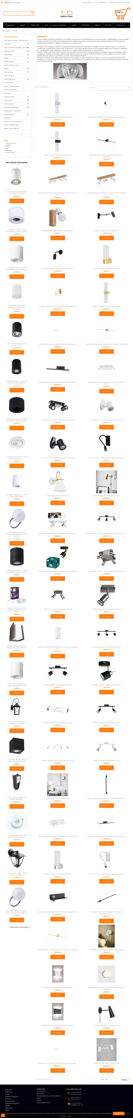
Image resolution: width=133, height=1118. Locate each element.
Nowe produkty (10, 1101)
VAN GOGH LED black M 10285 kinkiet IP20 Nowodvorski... (107, 836)
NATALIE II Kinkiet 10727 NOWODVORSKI (106, 306)
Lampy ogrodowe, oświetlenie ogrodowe (16, 47)
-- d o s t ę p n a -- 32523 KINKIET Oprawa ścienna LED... (106, 874)
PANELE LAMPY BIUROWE (11, 128)
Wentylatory (7, 118)
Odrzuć (69, 1116)
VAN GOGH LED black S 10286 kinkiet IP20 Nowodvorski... (58, 382)
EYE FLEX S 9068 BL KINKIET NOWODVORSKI (57, 268)
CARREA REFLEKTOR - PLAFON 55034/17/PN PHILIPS (106, 571)
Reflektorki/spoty (9, 61)
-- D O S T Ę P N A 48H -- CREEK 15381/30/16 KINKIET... (16, 874)
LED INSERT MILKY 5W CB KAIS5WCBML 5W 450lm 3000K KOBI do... (16, 534)
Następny (125, 1080)
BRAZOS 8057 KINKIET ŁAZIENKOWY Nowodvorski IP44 (106, 117)
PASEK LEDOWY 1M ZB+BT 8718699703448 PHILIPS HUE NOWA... (17, 610)
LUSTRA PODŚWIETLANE (11, 125)
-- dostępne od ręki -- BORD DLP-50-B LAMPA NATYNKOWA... (16, 382)
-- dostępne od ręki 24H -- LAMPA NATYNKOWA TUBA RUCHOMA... (17, 420)
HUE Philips (8, 150)
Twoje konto (40, 1089)
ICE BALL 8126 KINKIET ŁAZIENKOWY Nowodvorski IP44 (57, 306)
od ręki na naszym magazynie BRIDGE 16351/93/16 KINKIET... (17, 647)
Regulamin (103, 2)
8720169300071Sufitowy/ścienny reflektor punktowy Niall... (57, 571)
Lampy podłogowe (9, 79)
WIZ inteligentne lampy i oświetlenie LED (16, 40)
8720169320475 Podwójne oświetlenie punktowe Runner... (58, 533)
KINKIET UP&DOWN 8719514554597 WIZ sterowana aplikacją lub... (58, 648)
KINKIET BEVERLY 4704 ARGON (57, 496)
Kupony (38, 1100)
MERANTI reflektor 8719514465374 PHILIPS (106, 685)
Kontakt (127, 2)
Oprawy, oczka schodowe (11, 86)
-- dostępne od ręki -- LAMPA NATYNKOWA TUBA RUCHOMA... (17, 230)
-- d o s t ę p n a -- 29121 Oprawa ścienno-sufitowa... (58, 458)
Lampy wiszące (8, 54)
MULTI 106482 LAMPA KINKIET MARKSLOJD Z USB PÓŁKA (57, 912)
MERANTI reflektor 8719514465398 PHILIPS (57, 685)
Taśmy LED (7, 93)
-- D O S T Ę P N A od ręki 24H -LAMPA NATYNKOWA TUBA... (16, 760)
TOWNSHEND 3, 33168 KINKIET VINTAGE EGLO (57, 231)
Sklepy (7, 1110)
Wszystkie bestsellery (21, 927)
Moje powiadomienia (43, 1103)
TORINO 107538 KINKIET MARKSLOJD (106, 1063)
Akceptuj (119, 1113)
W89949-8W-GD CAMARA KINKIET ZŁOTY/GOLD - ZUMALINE (106, 344)
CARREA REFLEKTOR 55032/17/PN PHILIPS (57, 609)
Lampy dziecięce (9, 75)
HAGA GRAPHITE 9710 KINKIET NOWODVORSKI (58, 1025)
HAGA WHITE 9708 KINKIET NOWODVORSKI (58, 988)
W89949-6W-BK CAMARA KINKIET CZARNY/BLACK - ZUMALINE (106, 156)
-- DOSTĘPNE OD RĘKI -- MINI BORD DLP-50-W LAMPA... (17, 836)
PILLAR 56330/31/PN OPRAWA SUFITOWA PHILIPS (17, 193)
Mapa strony (9, 1108)
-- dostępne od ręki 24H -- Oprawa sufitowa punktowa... (17, 458)
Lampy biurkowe (9, 82)
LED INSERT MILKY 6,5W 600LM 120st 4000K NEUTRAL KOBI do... (17, 912)
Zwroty (120, 2)
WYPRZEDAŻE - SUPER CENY (12, 111)
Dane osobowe (41, 1091)
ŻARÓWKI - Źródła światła (11, 107)
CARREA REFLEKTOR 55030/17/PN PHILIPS (106, 609)
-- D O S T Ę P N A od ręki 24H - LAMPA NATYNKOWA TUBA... (16, 685)
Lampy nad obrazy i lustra (11, 65)
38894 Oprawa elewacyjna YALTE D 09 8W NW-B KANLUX (107, 798)
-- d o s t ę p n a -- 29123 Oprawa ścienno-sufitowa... (58, 420)
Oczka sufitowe (8, 72)
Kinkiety (6, 68)
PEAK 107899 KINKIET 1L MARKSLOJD (106, 496)
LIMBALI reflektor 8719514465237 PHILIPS (107, 723)
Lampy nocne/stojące (10, 89)
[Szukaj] (19, 13)
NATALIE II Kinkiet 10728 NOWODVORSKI (58, 155)
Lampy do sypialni (9, 96)
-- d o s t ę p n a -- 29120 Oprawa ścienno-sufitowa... (106, 420)
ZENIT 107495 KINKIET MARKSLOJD (58, 798)
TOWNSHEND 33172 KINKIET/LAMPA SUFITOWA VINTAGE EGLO (57, 194)
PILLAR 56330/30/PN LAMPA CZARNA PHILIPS (16, 344)
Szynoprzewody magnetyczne (13, 121)
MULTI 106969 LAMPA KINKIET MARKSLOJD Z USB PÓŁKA (57, 836)
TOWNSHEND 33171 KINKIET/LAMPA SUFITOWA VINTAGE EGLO (106, 194)
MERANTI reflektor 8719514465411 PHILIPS (106, 647)
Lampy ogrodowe (10, 143)
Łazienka (8, 145)
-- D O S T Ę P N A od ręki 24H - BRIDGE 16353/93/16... (16, 798)
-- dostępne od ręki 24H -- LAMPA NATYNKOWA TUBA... (17, 495)
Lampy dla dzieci (10, 152)
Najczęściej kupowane (12, 1103)
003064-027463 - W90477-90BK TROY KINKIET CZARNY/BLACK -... (106, 913)
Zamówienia (40, 1093)
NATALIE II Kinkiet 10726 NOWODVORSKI (57, 117)
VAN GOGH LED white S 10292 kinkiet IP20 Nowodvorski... (58, 344)
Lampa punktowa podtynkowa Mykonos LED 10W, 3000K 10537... (106, 383)
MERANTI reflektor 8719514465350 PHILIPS (57, 723)
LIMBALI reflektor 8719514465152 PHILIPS (106, 760)
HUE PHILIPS (7, 44)
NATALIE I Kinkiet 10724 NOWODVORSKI (106, 268)
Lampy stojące (8, 100)
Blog (96, 2)
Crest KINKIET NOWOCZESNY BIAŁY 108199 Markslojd (106, 950)
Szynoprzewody (9, 114)
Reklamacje (112, 2)
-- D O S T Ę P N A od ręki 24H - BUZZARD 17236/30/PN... (16, 722)
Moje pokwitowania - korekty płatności (48, 1096)
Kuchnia (7, 146)
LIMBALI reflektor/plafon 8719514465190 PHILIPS (57, 760)
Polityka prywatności (11, 1096)
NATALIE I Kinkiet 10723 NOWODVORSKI (57, 874)
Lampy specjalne (9, 104)
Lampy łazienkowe (9, 51)
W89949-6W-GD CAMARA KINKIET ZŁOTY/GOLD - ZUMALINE (57, 950)
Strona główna (88, 2)
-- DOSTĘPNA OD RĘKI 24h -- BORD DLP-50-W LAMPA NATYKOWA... (16, 307)
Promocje (8, 1099)
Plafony (6, 58)
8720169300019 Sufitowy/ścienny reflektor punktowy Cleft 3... (106, 533)
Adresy (38, 1098)
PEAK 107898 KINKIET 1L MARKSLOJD (106, 1025)
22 (106, 1079)
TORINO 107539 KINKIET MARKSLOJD (106, 231)
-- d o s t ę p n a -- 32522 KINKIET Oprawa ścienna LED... (106, 458)
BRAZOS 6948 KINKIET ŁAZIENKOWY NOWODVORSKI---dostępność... (106, 988)
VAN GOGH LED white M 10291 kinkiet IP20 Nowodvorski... (58, 1063)
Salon (7, 148)
